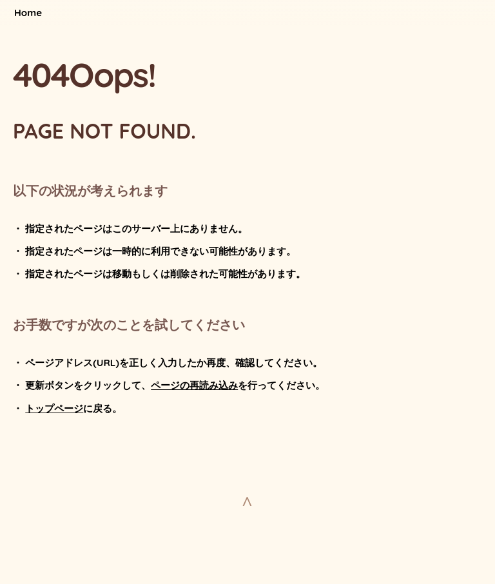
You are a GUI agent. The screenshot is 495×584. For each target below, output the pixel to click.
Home (28, 12)
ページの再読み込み (194, 385)
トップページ (54, 408)
